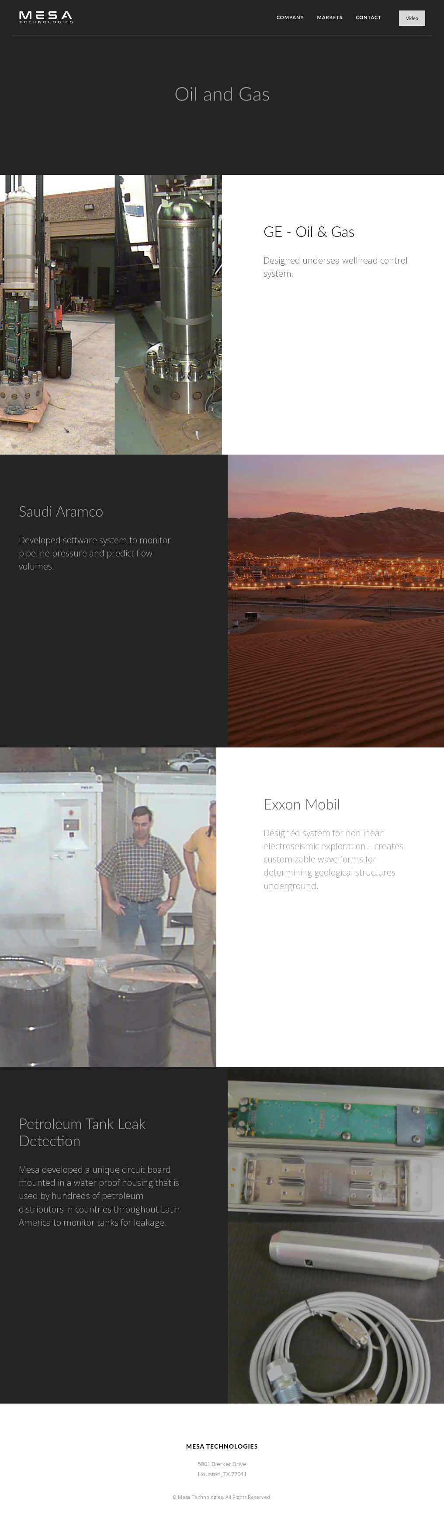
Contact (369, 17)
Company (290, 17)
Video (412, 18)
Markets (330, 17)
